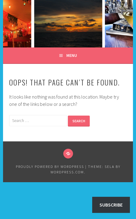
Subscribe (111, 205)
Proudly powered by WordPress (50, 166)
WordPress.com (67, 172)
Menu (71, 55)
